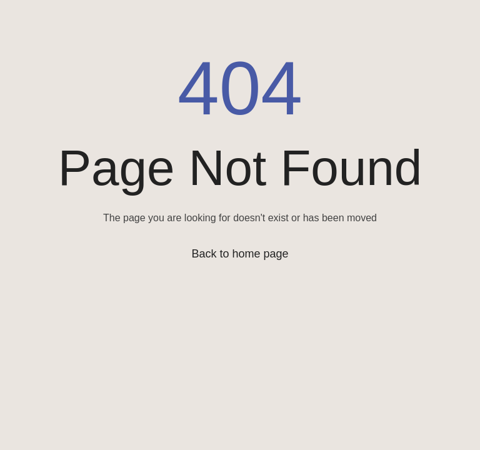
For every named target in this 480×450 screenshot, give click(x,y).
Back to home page (239, 254)
